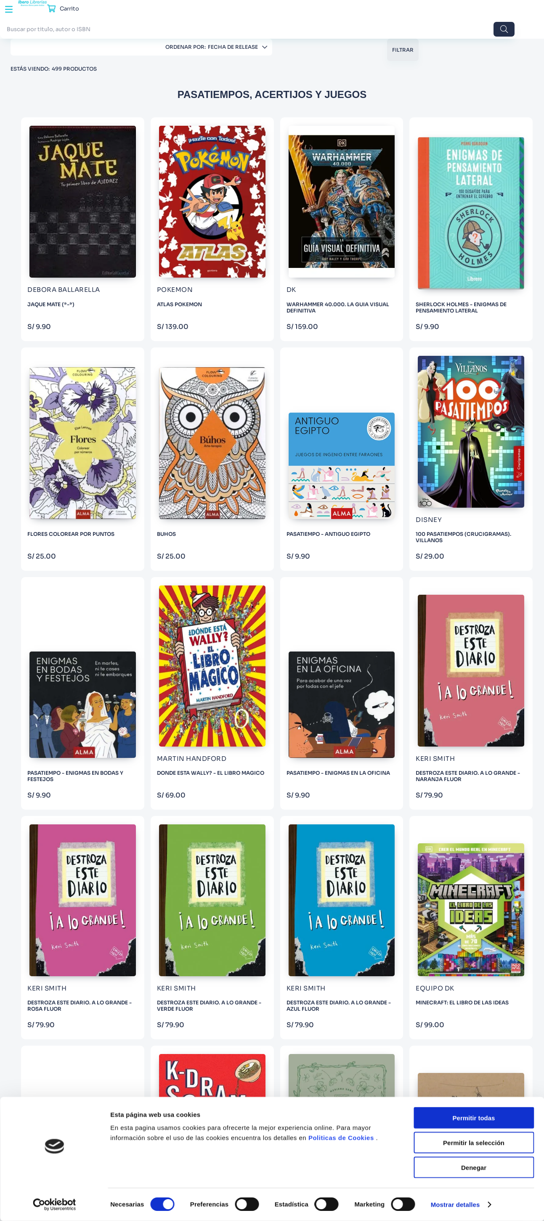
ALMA (41, 149)
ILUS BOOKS (49, 163)
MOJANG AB (50, 374)
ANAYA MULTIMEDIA (59, 249)
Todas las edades (55, 528)
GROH (42, 178)
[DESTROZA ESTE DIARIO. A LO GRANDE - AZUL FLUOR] (496, 519)
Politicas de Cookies (341, 1137)
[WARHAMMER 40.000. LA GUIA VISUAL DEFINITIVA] (336, 197)
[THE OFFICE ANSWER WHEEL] (257, 677)
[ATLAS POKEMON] (257, 197)
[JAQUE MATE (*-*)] (177, 197)
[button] (70, 318)
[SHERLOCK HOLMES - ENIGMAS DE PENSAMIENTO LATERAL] (416, 197)
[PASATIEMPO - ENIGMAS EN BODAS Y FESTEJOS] (416, 358)
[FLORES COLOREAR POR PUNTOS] (496, 197)
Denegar (473, 1167)
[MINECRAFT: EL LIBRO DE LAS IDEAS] (177, 677)
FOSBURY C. (49, 360)
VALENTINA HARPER (60, 403)
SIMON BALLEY (53, 460)
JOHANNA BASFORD (61, 389)
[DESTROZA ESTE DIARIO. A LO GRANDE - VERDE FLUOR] (416, 519)
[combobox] (227, 16)
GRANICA (46, 263)
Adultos (43, 514)
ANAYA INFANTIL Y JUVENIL (70, 220)
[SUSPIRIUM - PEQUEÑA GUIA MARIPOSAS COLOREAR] (496, 677)
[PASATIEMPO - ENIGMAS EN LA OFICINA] (177, 519)
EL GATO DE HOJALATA (63, 278)
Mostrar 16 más (70, 294)
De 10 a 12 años (53, 542)
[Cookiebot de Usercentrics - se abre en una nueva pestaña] (54, 1204)
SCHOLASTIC (51, 235)
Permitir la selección (473, 1142)
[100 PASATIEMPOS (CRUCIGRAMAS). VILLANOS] (336, 358)
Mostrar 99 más (70, 477)
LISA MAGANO (53, 417)
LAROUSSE (47, 206)
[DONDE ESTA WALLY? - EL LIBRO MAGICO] (496, 358)
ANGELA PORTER (55, 446)
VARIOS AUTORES (56, 331)
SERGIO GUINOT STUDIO (65, 346)
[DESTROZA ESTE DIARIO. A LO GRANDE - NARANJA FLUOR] (257, 519)
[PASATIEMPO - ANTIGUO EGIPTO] (257, 358)
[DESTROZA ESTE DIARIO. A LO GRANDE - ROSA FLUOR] (336, 519)
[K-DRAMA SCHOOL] (336, 677)
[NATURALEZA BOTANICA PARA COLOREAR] (416, 677)
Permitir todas (474, 1117)
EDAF (40, 192)
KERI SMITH (48, 432)
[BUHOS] (177, 358)
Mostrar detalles (455, 1204)
